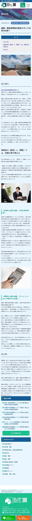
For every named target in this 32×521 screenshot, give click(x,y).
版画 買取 (7, 456)
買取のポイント (8, 471)
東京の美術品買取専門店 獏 (8, 90)
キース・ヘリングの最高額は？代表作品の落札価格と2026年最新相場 (16, 423)
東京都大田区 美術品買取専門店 (13, 450)
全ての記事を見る (20, 433)
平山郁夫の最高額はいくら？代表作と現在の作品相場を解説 (16, 413)
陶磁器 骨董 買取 (9, 474)
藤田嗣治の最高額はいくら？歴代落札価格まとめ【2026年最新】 (16, 428)
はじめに (6, 42)
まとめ (6, 49)
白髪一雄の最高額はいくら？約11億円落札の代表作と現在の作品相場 (16, 403)
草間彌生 (6, 468)
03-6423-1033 (23, 513)
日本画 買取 (8, 447)
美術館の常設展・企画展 (11, 462)
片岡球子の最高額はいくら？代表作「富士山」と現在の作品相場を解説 (16, 408)
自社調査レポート (9, 465)
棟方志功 (6, 453)
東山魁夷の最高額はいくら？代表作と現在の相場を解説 (16, 418)
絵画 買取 (7, 459)
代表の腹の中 (8, 444)
